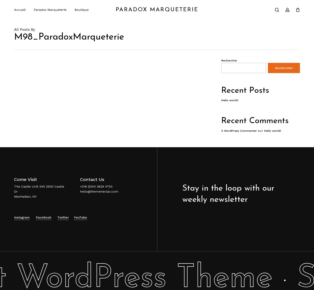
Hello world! (229, 100)
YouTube (80, 217)
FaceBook (43, 217)
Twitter (63, 217)
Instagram (22, 217)
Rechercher (229, 60)
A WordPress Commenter (239, 130)
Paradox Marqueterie (157, 10)
